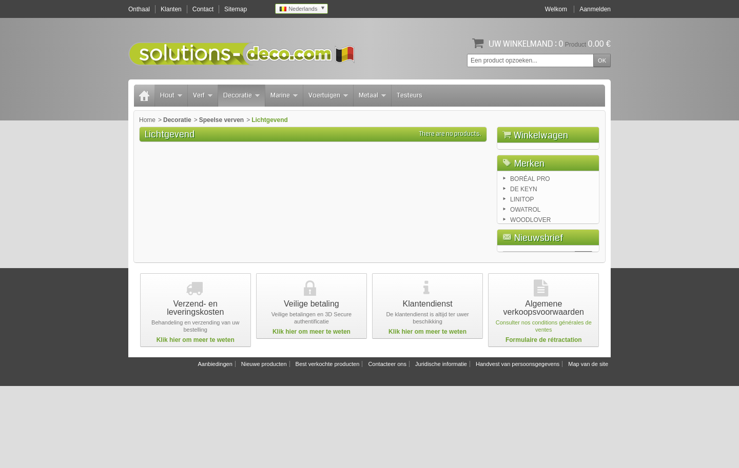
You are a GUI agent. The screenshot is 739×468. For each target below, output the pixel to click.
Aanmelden (595, 9)
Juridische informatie (441, 446)
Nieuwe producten (264, 446)
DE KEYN (523, 245)
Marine (284, 95)
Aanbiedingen (215, 446)
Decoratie (241, 95)
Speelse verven (221, 120)
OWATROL (525, 265)
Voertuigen (328, 95)
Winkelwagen (541, 135)
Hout (171, 95)
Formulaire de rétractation (543, 421)
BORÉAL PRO (530, 234)
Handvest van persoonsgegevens (517, 446)
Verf (202, 95)
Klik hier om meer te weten (196, 421)
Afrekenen (576, 193)
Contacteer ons (387, 446)
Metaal (372, 95)
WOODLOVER (530, 275)
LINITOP (522, 255)
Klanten (171, 9)
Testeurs (409, 95)
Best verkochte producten (328, 446)
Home (147, 120)
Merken (529, 218)
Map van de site (588, 446)
